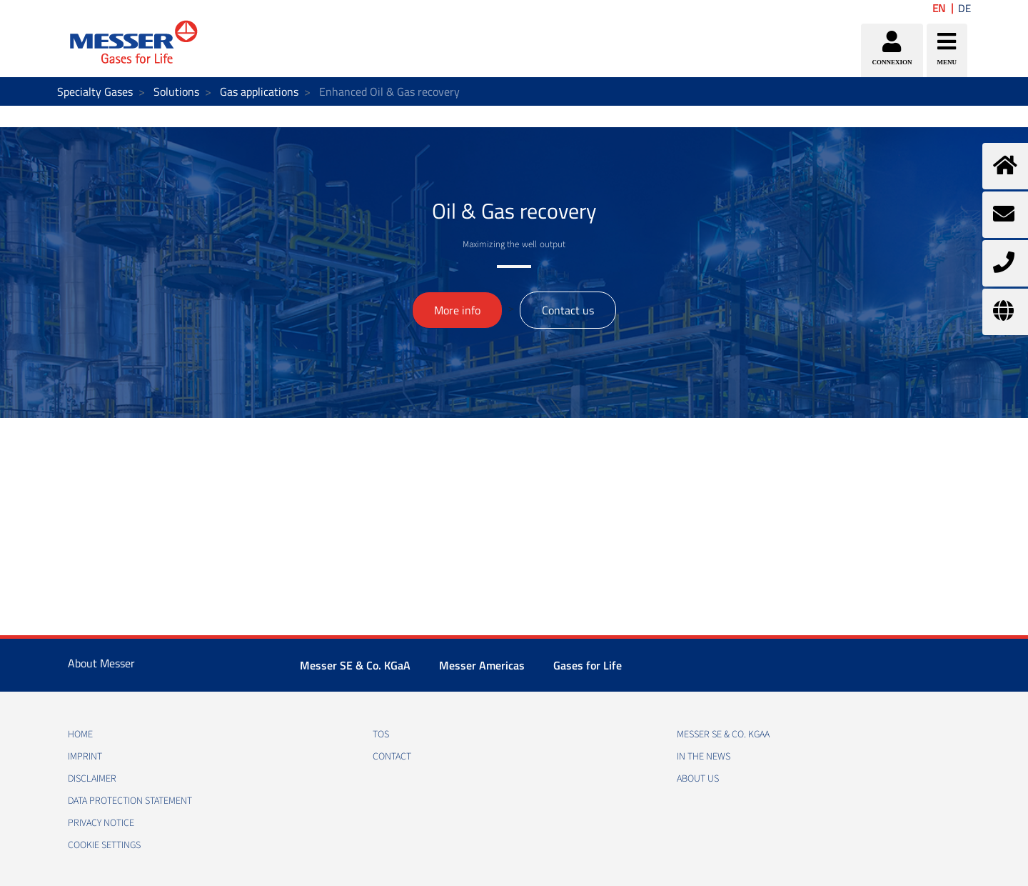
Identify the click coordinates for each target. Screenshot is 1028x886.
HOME (80, 734)
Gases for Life (587, 665)
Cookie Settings (104, 845)
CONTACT (392, 757)
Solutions (176, 91)
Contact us (568, 310)
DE (964, 8)
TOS (381, 734)
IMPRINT (85, 757)
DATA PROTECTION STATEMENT (130, 801)
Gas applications (259, 91)
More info (457, 310)
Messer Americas (482, 665)
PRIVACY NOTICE (101, 823)
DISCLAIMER (92, 779)
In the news (703, 757)
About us (698, 779)
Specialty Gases (95, 91)
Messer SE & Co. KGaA (355, 665)
